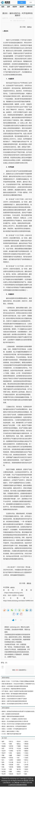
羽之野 (4, 774)
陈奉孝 (4, 757)
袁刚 (10, 769)
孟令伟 (19, 762)
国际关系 (29, 7)
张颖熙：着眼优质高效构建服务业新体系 (13, 716)
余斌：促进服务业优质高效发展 (10, 714)
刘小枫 (11, 762)
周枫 (3, 764)
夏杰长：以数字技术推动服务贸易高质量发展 (14, 701)
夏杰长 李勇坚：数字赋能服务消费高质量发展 (14, 693)
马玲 (18, 757)
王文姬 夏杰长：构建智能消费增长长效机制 (14, 689)
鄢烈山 (19, 744)
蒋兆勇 (11, 764)
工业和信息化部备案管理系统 (17, 785)
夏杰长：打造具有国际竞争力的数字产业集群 (14, 698)
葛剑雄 (11, 767)
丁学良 (4, 744)
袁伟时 (11, 760)
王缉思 (26, 755)
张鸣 (10, 753)
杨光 (25, 774)
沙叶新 (26, 764)
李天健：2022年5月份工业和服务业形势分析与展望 (16, 724)
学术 (9, 595)
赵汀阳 (19, 751)
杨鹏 (10, 755)
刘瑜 (3, 767)
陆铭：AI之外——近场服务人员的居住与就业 (14, 719)
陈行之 (11, 741)
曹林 (10, 744)
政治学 (22, 7)
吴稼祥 (26, 767)
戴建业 (26, 751)
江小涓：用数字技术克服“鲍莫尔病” (11, 734)
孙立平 (19, 774)
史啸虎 (19, 760)
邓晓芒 (19, 755)
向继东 (11, 751)
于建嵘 (19, 746)
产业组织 (21, 595)
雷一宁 (26, 762)
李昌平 (4, 753)
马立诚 (19, 748)
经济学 (15, 7)
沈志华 (4, 751)
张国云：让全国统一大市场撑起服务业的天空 (14, 729)
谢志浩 (11, 774)
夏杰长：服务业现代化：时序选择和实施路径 (14, 726)
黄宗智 (11, 746)
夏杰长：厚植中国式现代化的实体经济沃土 (13, 696)
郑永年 (19, 741)
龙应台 (26, 741)
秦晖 (3, 741)
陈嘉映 (4, 746)
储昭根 (19, 767)
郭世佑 (11, 757)
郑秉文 (19, 771)
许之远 (4, 769)
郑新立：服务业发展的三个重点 (10, 731)
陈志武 (26, 746)
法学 (8, 7)
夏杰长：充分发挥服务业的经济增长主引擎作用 (15, 703)
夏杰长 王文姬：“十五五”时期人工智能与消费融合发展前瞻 (18, 681)
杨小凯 (19, 769)
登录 (16, 670)
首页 (2, 7)
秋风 (3, 762)
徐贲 (3, 748)
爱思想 (6, 2)
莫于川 (26, 771)
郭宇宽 (11, 748)
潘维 (10, 771)
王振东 (26, 757)
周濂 (3, 755)
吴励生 (26, 769)
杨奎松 (19, 753)
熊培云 (26, 760)
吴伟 (18, 764)
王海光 (26, 753)
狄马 (3, 760)
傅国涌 (26, 744)
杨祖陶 (26, 748)
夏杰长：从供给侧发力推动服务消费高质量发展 (15, 686)
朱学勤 (4, 771)
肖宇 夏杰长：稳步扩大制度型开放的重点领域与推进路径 (17, 691)
